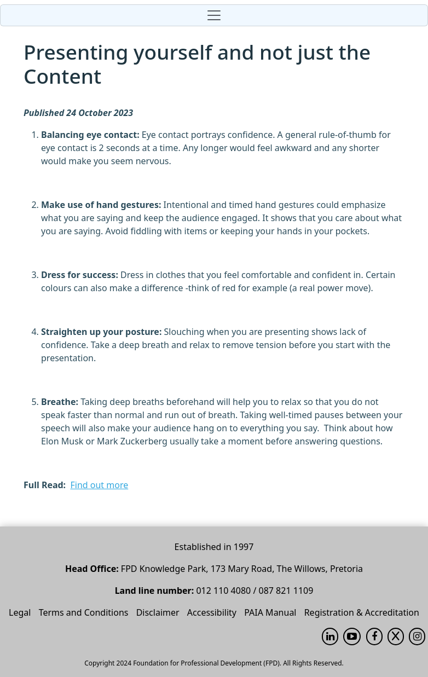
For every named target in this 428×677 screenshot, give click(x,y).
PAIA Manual (270, 612)
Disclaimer (158, 612)
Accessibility (211, 612)
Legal (20, 612)
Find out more (99, 485)
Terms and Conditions (84, 612)
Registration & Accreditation (361, 612)
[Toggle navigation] (214, 15)
